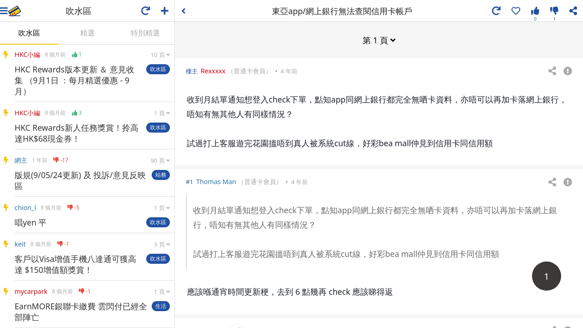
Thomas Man (216, 181)
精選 (87, 33)
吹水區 (29, 33)
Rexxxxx (212, 70)
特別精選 (145, 33)
